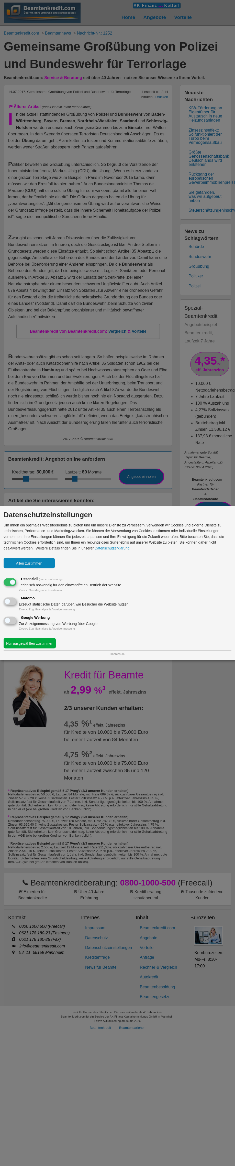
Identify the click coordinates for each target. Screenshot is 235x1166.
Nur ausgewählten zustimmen (29, 643)
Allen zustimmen (29, 563)
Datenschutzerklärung (112, 548)
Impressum (117, 653)
